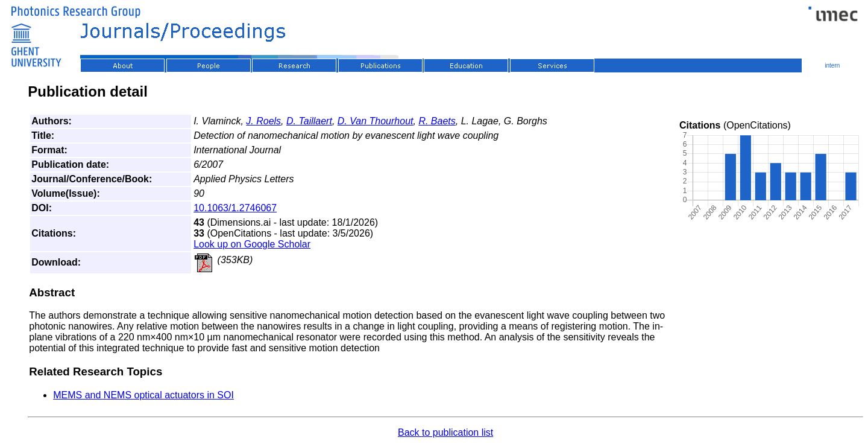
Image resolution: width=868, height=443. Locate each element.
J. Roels (263, 121)
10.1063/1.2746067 (235, 208)
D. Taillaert (309, 121)
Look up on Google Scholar (251, 244)
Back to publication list (445, 432)
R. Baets (436, 121)
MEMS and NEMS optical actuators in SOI (143, 395)
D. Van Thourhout (376, 121)
